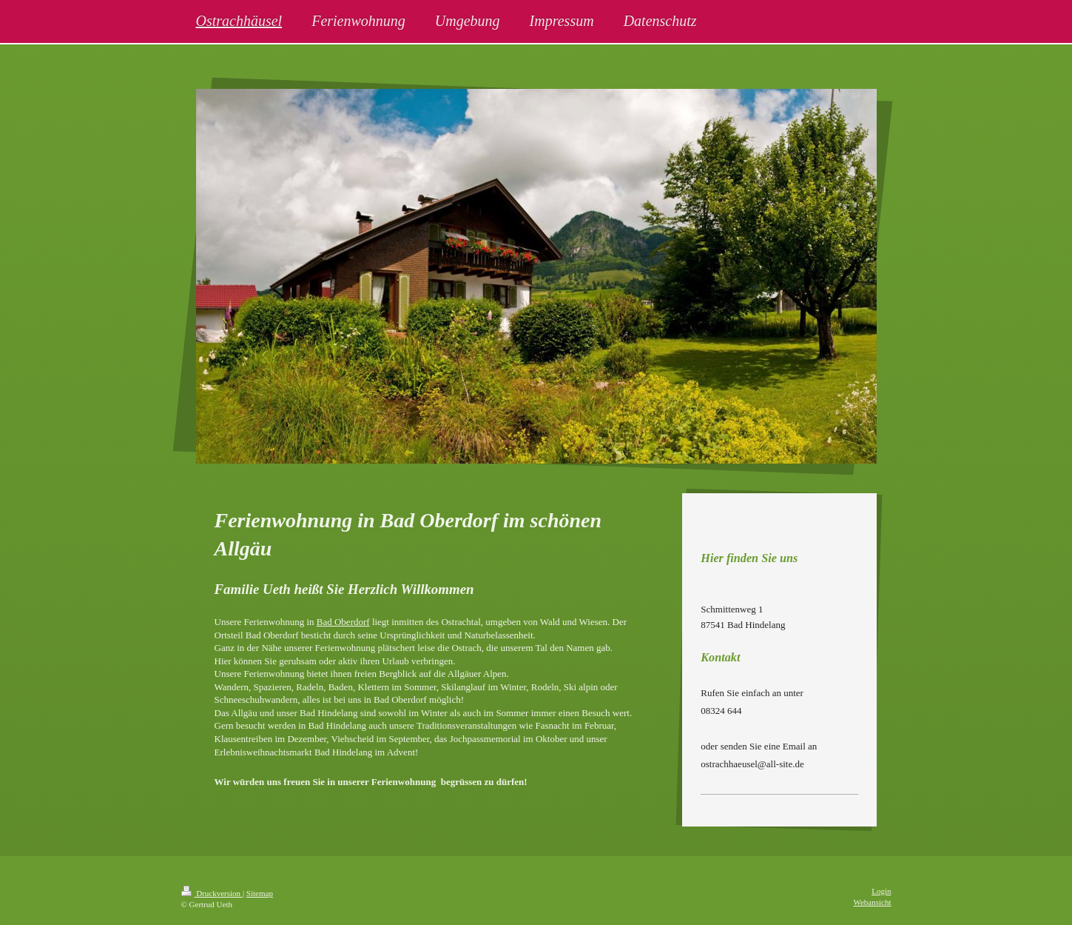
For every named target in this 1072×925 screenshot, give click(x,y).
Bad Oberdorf (343, 621)
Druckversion (212, 893)
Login (881, 890)
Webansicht (872, 902)
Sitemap (259, 893)
